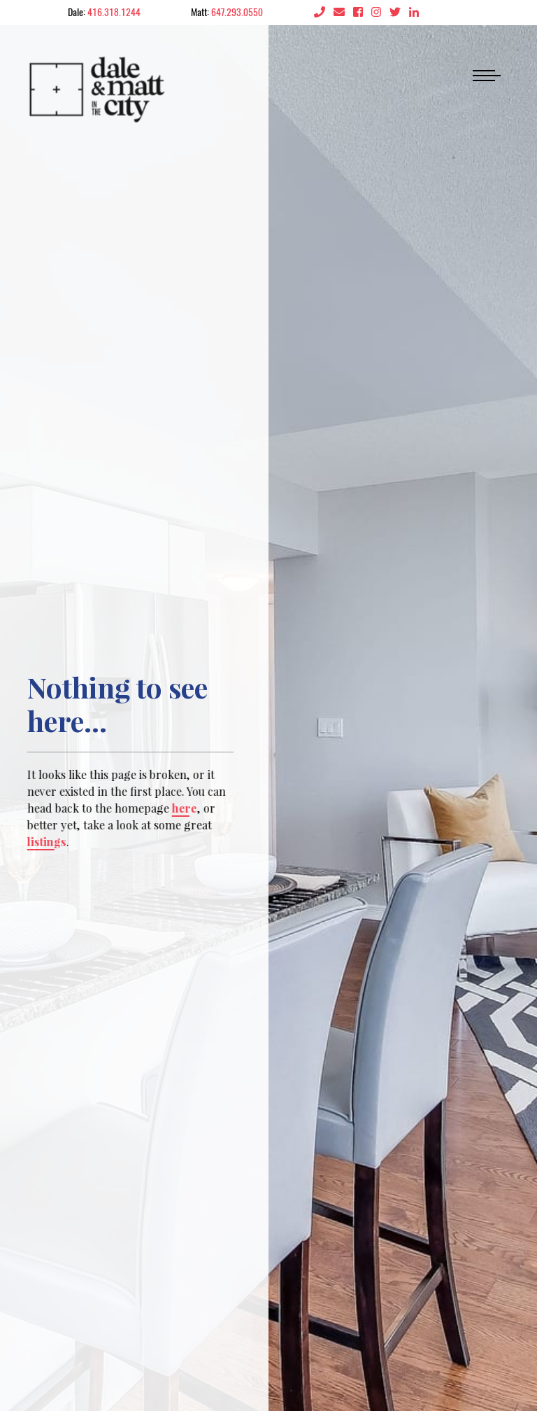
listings (45, 841)
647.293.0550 (237, 12)
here (183, 808)
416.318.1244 (114, 12)
